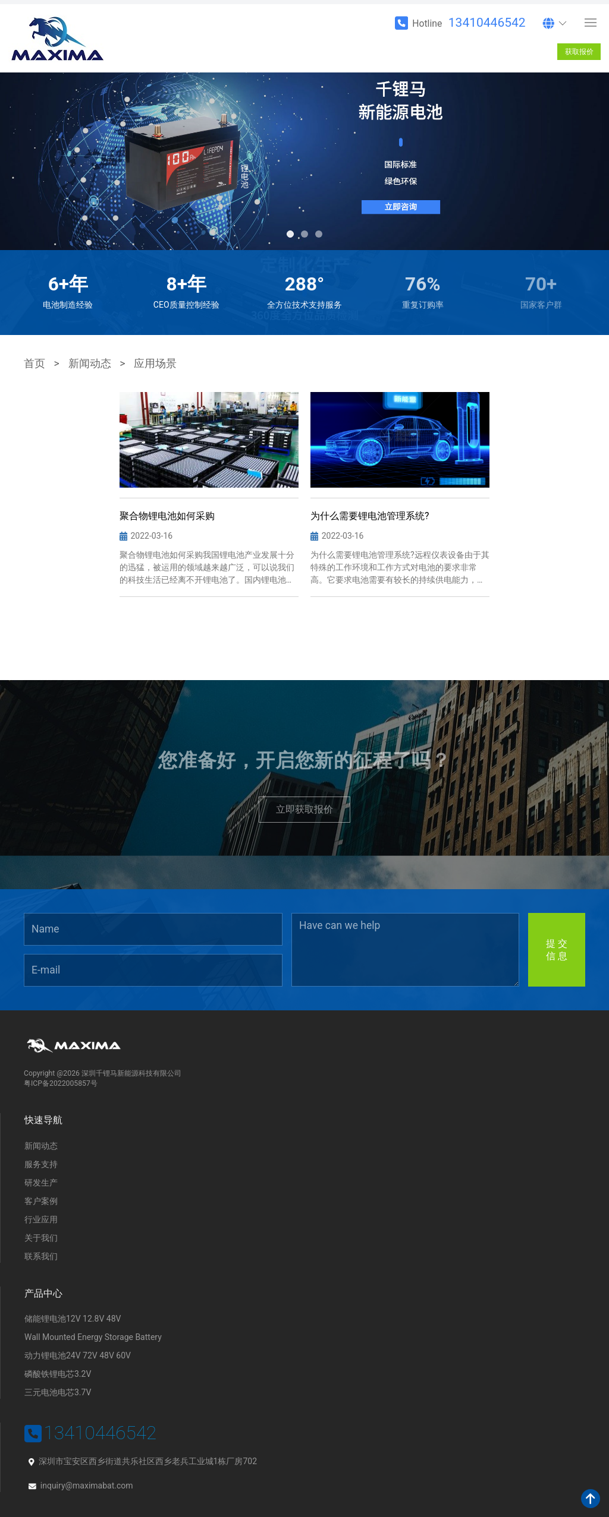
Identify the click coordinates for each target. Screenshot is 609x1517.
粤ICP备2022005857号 (61, 1083)
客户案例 (41, 1201)
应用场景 (155, 363)
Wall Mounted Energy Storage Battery (93, 1337)
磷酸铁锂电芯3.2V (57, 1374)
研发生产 (41, 1182)
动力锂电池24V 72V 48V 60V (77, 1355)
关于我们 (41, 1238)
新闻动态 (89, 363)
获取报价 (579, 52)
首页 (34, 363)
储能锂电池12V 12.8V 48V (72, 1318)
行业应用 (41, 1219)
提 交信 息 (556, 950)
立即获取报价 (304, 809)
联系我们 (41, 1256)
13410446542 (487, 22)
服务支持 (41, 1164)
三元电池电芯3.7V (57, 1392)
